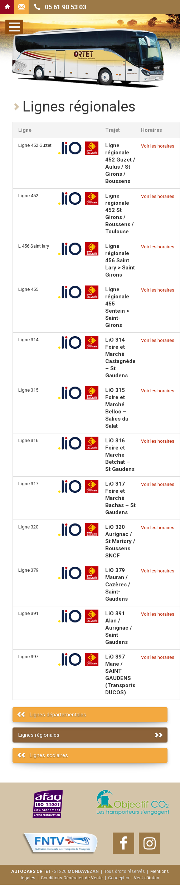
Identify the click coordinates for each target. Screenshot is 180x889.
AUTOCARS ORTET (31, 871)
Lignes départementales (58, 714)
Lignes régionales (38, 735)
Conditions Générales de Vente (72, 877)
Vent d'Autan (146, 877)
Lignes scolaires (49, 755)
